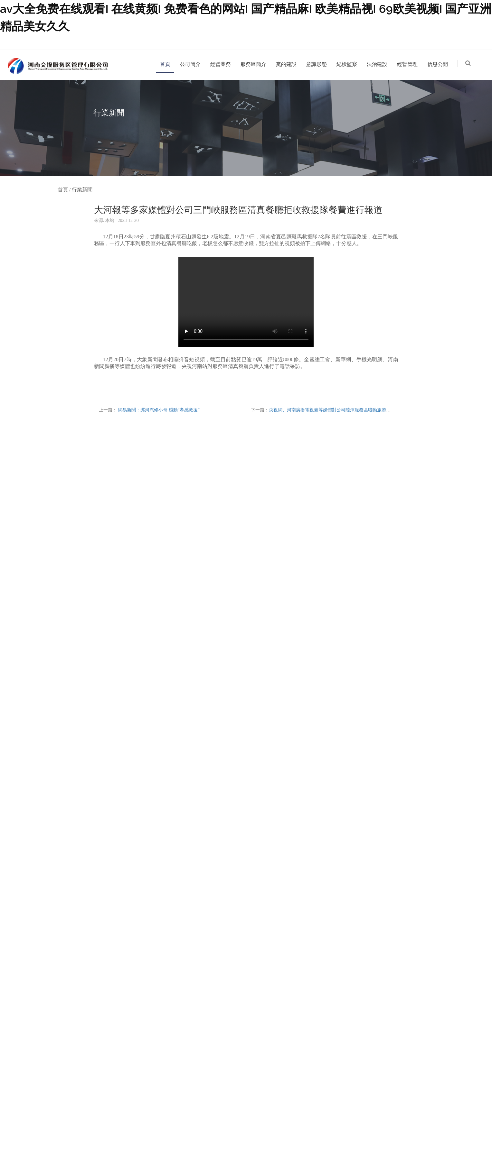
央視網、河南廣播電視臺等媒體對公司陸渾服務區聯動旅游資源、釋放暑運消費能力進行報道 (361, 410)
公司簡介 (190, 64)
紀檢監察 (346, 64)
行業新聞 (82, 189)
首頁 (165, 64)
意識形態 (316, 64)
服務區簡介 (253, 64)
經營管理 (407, 64)
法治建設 (377, 64)
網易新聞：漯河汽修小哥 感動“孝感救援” (159, 410)
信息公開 (437, 64)
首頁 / (65, 189)
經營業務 (220, 64)
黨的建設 (286, 64)
